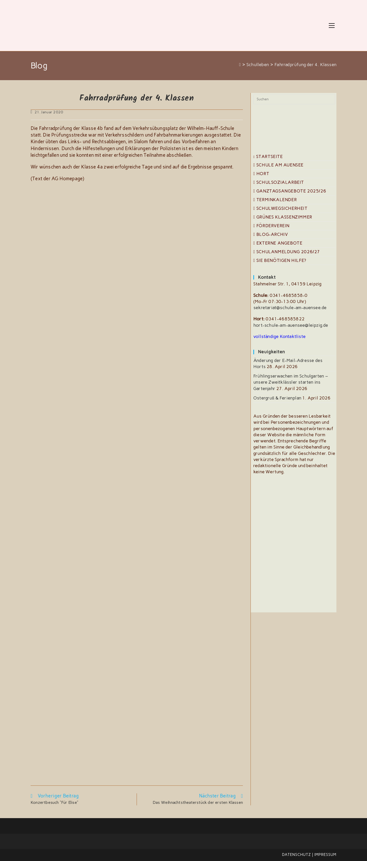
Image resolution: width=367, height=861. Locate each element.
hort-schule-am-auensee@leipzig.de (290, 325)
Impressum (325, 854)
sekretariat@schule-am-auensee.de (289, 307)
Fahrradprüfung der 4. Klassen (305, 64)
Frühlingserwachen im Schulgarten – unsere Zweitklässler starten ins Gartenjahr (290, 382)
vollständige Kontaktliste (279, 336)
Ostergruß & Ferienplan (277, 398)
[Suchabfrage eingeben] (294, 99)
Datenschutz (296, 854)
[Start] (240, 64)
